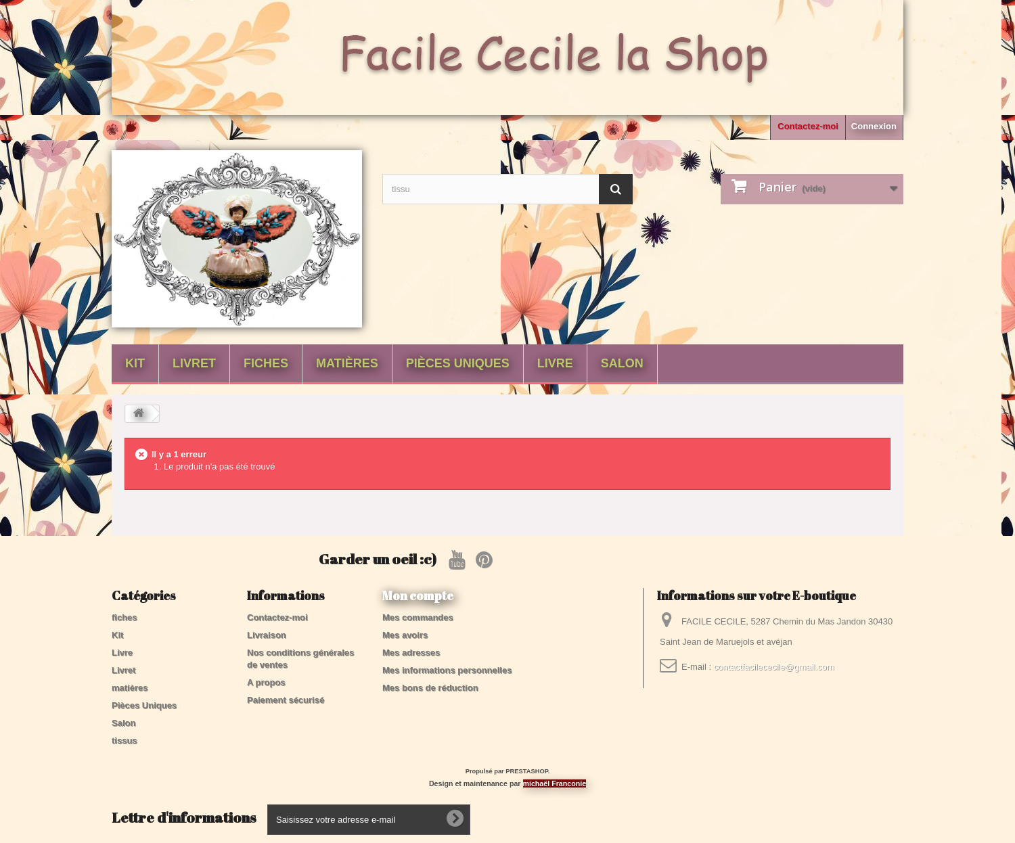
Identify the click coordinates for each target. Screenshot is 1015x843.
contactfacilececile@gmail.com (774, 667)
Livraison (266, 635)
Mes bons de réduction (430, 688)
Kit (135, 363)
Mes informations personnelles (447, 670)
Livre (555, 363)
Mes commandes (417, 617)
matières (347, 363)
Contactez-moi (807, 126)
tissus (124, 740)
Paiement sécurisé (285, 700)
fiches (266, 363)
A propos (266, 682)
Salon (622, 363)
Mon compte (417, 595)
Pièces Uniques (458, 363)
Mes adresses (411, 652)
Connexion (874, 126)
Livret (194, 363)
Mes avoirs (405, 635)
